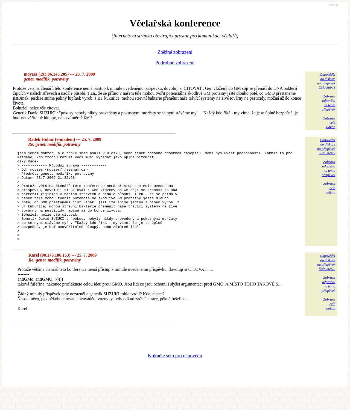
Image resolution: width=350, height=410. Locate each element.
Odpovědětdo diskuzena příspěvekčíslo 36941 (326, 81)
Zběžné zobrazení (175, 52)
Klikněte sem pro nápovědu (175, 373)
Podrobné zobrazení (174, 63)
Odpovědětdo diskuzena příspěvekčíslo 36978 (326, 280)
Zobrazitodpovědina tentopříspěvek (328, 102)
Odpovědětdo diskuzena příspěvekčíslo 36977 (326, 146)
